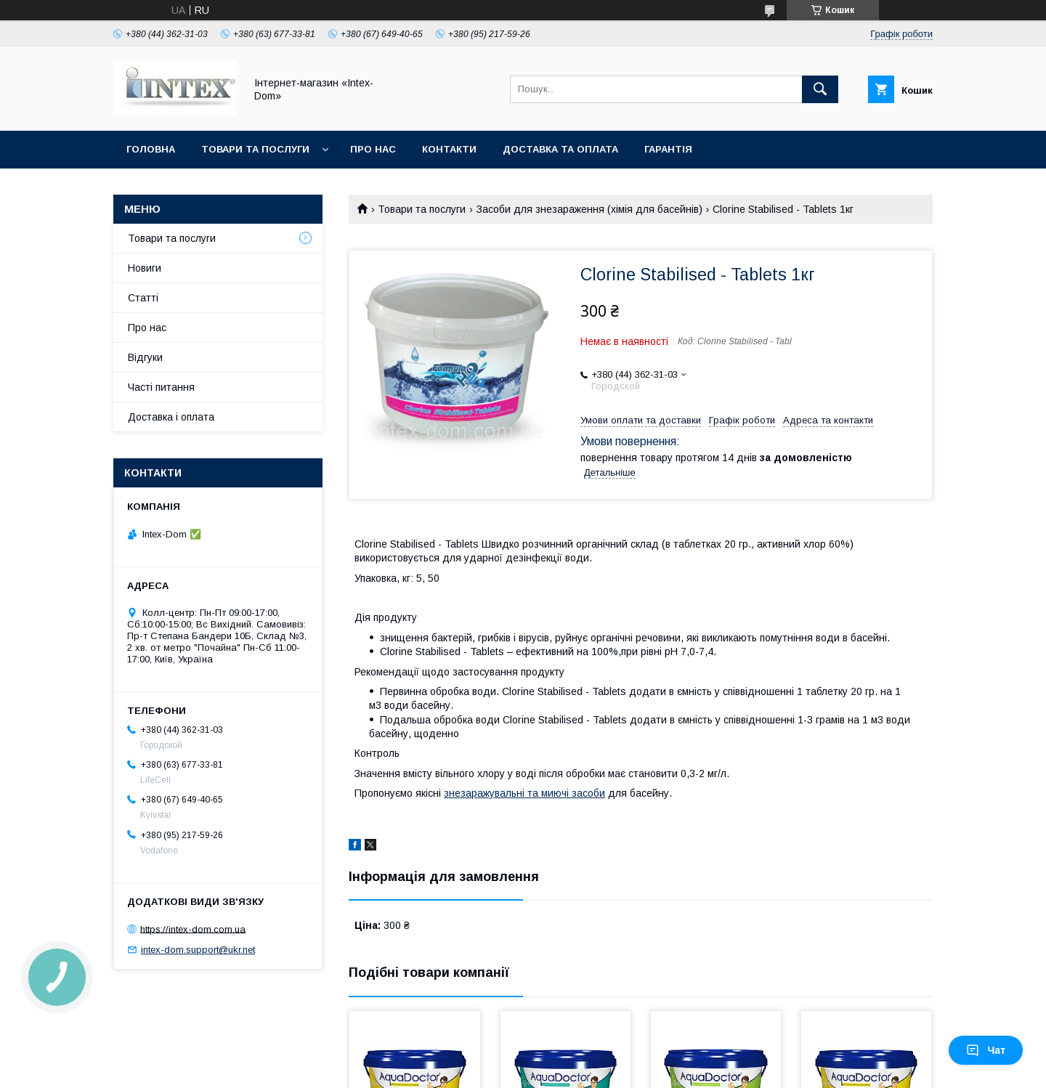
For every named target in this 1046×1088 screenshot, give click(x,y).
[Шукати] (820, 89)
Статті (143, 298)
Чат (985, 1050)
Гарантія (668, 149)
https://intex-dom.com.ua (193, 928)
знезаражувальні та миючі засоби (524, 793)
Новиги (144, 268)
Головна (150, 149)
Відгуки (145, 357)
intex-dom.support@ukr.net (198, 949)
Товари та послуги (255, 149)
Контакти (449, 149)
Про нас (373, 149)
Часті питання (161, 387)
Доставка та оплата (560, 149)
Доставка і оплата (171, 417)
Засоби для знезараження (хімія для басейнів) (589, 209)
